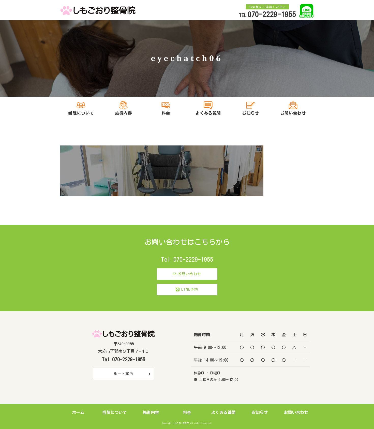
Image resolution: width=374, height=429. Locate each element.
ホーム (78, 412)
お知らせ (259, 412)
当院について (114, 412)
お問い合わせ (187, 274)
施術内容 (151, 412)
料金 (187, 412)
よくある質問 (208, 113)
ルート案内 (132, 374)
